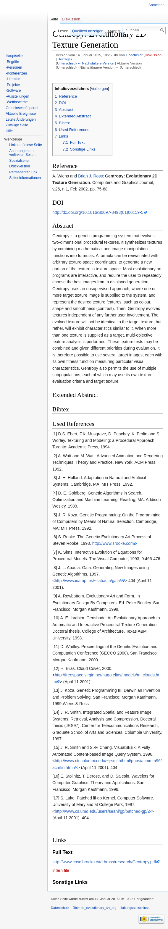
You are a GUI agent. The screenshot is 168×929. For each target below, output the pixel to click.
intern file (60, 870)
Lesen (63, 31)
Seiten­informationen (25, 178)
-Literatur (13, 79)
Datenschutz (60, 907)
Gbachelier (134, 55)
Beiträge (64, 59)
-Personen (14, 67)
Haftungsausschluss (134, 907)
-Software (13, 90)
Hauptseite (14, 56)
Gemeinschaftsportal (22, 108)
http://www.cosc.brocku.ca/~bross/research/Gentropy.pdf (104, 861)
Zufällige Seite (17, 125)
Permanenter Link (23, 172)
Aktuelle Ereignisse (21, 114)
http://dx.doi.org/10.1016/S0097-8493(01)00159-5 (97, 212)
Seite (53, 19)
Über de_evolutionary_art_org (94, 907)
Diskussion (153, 55)
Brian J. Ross (90, 176)
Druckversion (19, 166)
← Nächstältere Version (96, 63)
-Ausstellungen (17, 96)
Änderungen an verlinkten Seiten (22, 153)
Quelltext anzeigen (88, 31)
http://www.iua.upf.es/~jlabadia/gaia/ (88, 580)
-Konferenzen (16, 73)
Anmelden (156, 5)
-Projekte (13, 85)
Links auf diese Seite (25, 145)
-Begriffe (12, 62)
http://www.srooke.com (113, 543)
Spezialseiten (19, 161)
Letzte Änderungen (20, 119)
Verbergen (99, 89)
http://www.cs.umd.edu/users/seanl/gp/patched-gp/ (101, 811)
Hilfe (9, 131)
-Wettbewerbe (17, 102)
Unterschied (66, 63)
